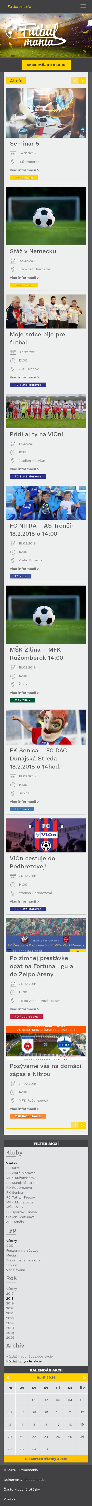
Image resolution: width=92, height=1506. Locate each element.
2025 (10, 1333)
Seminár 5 (24, 143)
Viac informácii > (24, 170)
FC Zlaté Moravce (28, 384)
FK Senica (22, 809)
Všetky (11, 1163)
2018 (10, 1298)
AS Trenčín (15, 1222)
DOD (9, 1245)
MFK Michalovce (19, 1202)
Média (11, 1255)
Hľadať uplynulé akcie (24, 1361)
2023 (10, 1323)
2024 (10, 1328)
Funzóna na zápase (22, 1250)
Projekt (12, 1265)
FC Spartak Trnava (21, 1212)
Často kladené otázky (22, 1489)
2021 (9, 1313)
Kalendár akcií (46, 1370)
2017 (10, 1293)
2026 (10, 1337)
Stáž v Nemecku (33, 251)
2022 (10, 1318)
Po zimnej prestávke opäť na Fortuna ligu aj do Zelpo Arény (42, 966)
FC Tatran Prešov (20, 1197)
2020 (10, 1308)
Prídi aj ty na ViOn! (36, 434)
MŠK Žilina (22, 700)
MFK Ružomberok (28, 1116)
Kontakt (10, 1499)
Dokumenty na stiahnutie (24, 1480)
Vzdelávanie (16, 1270)
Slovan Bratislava (20, 1217)
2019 (10, 1303)
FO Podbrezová (26, 1016)
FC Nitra (20, 576)
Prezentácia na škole (23, 1260)
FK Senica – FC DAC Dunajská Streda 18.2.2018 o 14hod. (38, 758)
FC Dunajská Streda (22, 1183)
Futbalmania (19, 6)
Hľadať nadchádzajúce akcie (29, 1356)
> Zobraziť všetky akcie (46, 1459)
